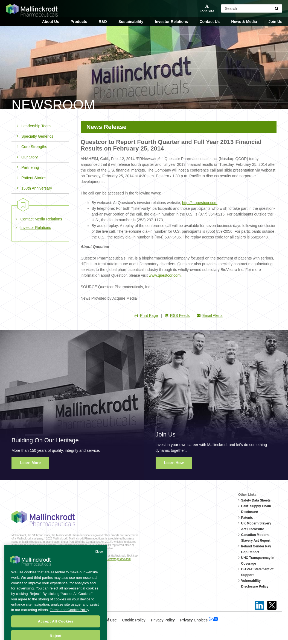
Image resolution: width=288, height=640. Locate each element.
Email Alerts (210, 315)
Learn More (30, 463)
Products (79, 21)
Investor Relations (171, 21)
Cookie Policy (134, 620)
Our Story (27, 157)
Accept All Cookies (55, 630)
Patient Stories (31, 178)
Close (99, 560)
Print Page (146, 315)
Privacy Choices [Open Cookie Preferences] (199, 619)
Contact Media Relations (41, 219)
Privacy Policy (163, 620)
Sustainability (130, 21)
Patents (247, 518)
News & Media (244, 21)
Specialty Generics (35, 136)
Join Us (275, 21)
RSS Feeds (177, 315)
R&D (103, 21)
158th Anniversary (34, 188)
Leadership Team (34, 126)
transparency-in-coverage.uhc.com (110, 559)
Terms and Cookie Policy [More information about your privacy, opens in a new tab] (69, 618)
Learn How (174, 463)
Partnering (28, 167)
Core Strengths (32, 146)
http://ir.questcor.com (199, 202)
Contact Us (209, 21)
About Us (50, 21)
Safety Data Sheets (256, 500)
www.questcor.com (165, 275)
